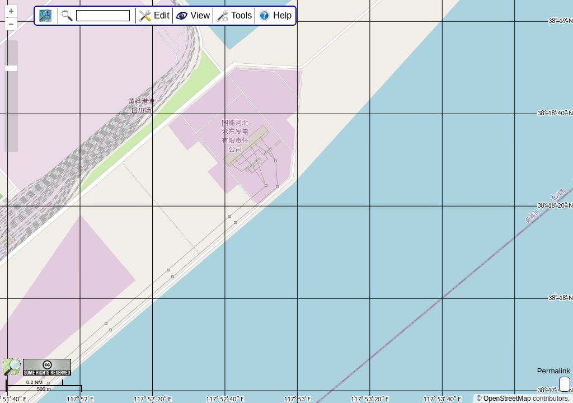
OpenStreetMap (507, 398)
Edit (162, 15)
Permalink (553, 371)
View (200, 15)
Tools (241, 15)
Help (282, 15)
